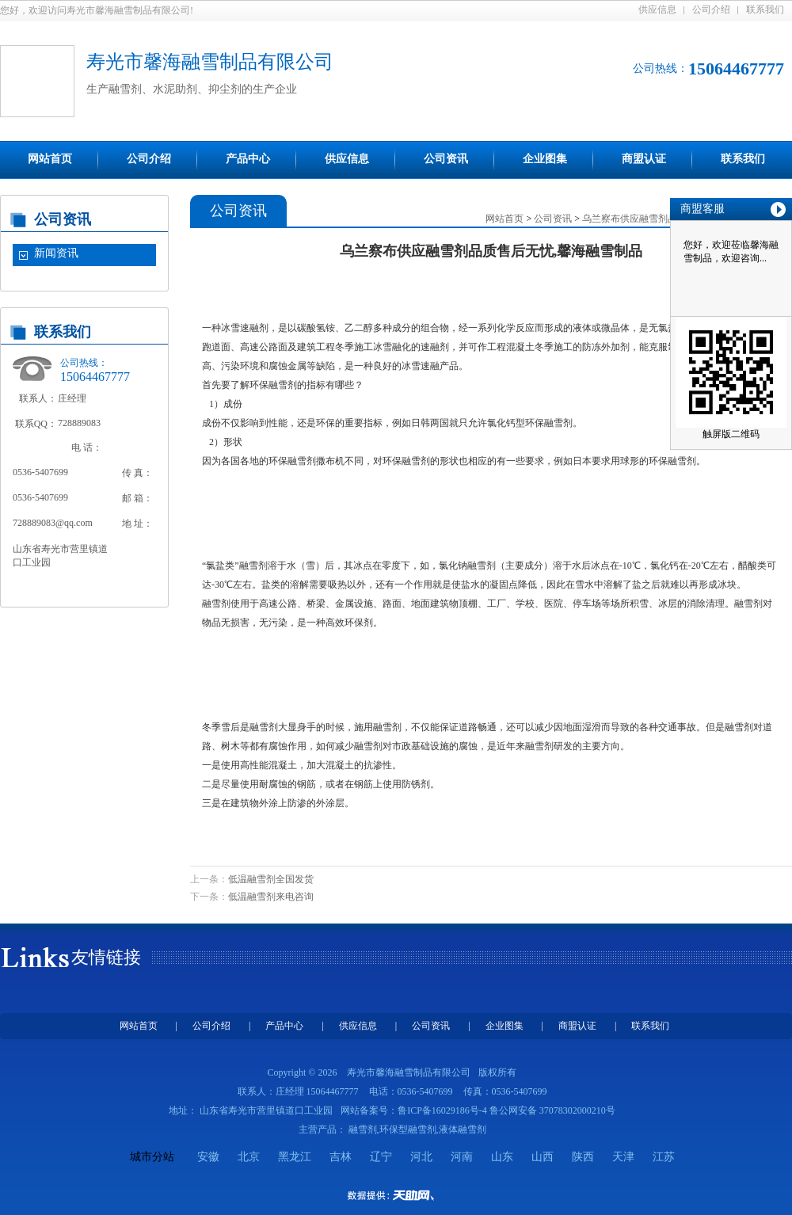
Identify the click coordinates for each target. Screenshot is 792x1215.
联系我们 (765, 9)
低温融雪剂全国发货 (271, 879)
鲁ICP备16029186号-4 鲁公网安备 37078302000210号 (506, 1110)
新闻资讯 (56, 253)
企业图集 (545, 159)
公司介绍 (711, 9)
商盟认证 (644, 159)
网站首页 (50, 159)
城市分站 (152, 1157)
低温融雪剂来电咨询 (271, 896)
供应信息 (657, 9)
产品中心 (248, 159)
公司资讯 (446, 159)
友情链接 (106, 957)
